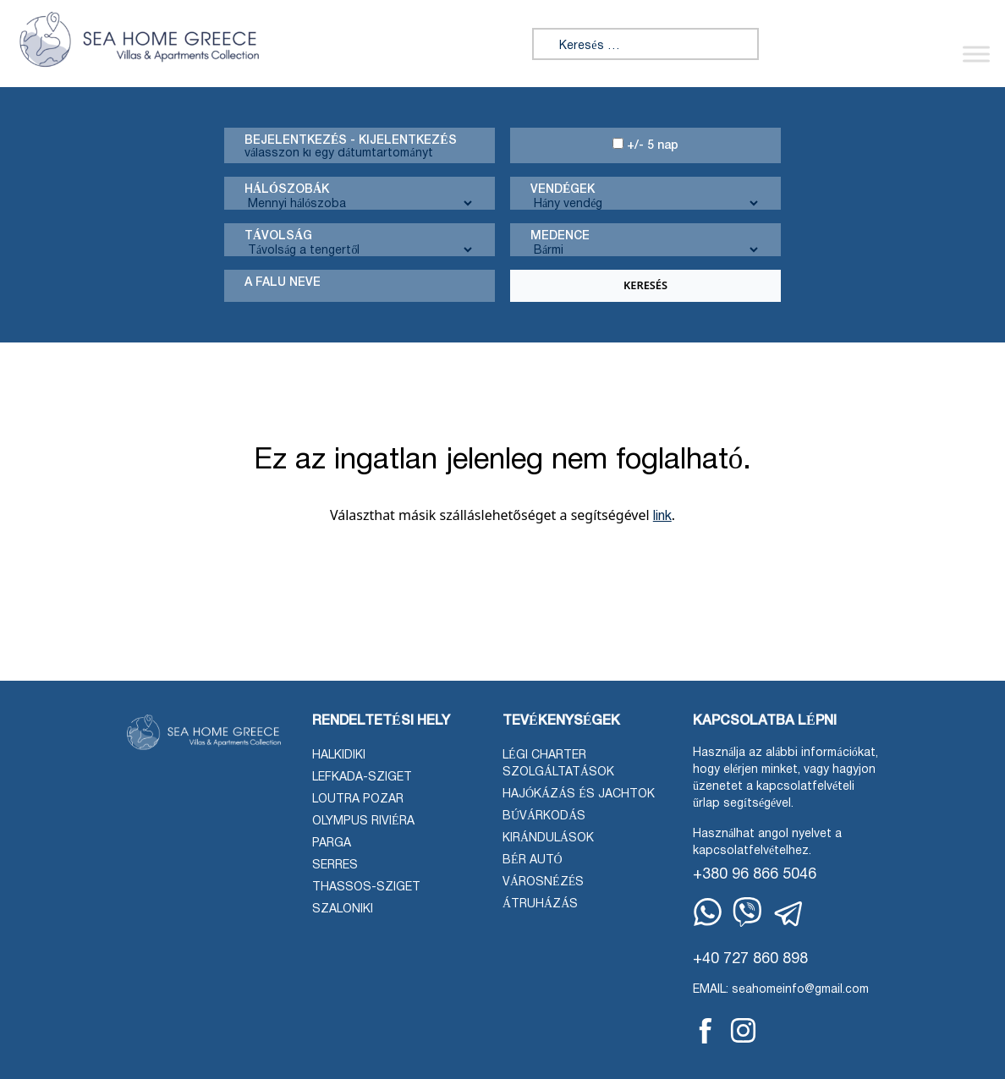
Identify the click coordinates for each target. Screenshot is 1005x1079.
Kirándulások (548, 838)
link (662, 517)
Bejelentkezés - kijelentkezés (350, 140)
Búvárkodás (543, 816)
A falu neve (282, 282)
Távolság (278, 236)
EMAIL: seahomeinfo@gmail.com (781, 989)
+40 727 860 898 (750, 959)
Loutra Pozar (358, 799)
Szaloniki (342, 909)
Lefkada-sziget (362, 777)
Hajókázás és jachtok (578, 794)
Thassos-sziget (366, 887)
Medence (560, 236)
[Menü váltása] (976, 54)
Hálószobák (286, 189)
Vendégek (562, 189)
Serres (335, 865)
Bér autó (532, 860)
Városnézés (543, 882)
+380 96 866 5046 (754, 875)
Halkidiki (338, 755)
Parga (331, 843)
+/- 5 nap (645, 144)
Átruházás (540, 904)
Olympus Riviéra (363, 821)
